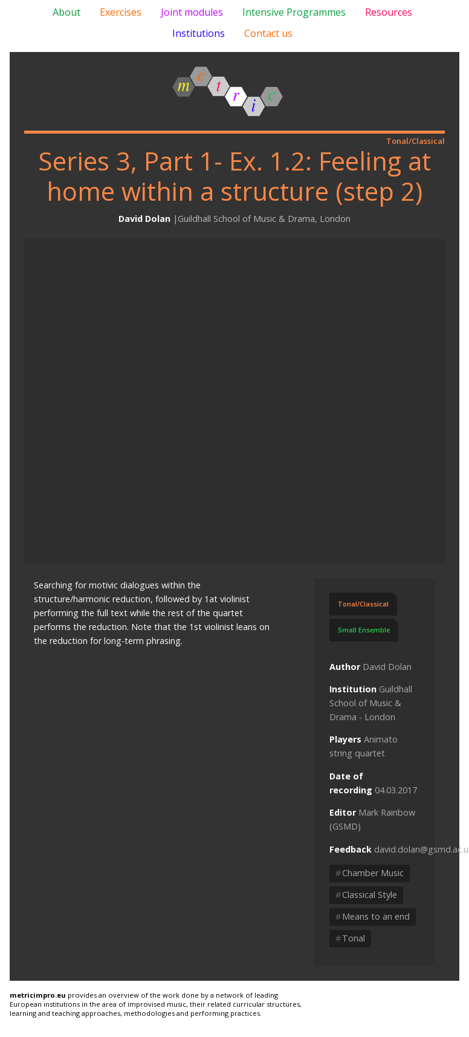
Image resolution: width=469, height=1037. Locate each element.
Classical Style (366, 894)
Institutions (198, 33)
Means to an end (372, 916)
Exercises (120, 12)
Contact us (268, 33)
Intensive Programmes (294, 12)
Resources (388, 12)
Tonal (350, 938)
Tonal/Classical (363, 603)
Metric (227, 91)
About (66, 12)
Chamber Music (369, 873)
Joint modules (192, 12)
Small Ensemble (364, 629)
